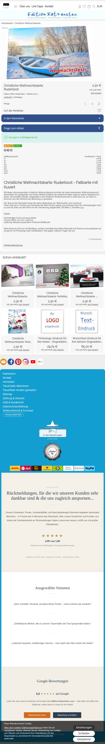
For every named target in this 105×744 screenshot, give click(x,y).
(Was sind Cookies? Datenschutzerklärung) (23, 728)
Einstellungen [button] (84, 727)
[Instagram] (25, 361)
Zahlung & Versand (13, 398)
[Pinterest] (18, 361)
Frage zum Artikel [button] (14, 128)
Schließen (84, 733)
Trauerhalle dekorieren (16, 386)
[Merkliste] (84, 6)
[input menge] (92, 103)
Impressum (9, 373)
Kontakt (49, 6)
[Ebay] (40, 361)
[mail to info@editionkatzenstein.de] (3, 361)
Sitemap (7, 394)
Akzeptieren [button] (84, 739)
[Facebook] (10, 361)
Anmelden (79, 6)
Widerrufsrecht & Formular (18, 410)
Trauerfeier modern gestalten (19, 390)
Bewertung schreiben (67, 715)
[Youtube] (33, 361)
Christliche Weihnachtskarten (28, 23)
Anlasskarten (7, 23)
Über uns (24, 6)
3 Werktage (13, 97)
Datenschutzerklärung (15, 406)
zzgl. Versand (24, 304)
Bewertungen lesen (37, 715)
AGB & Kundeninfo (13, 402)
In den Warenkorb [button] (14, 118)
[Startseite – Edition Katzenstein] (6, 4)
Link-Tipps (37, 6)
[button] (15, 6)
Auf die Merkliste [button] (13, 110)
